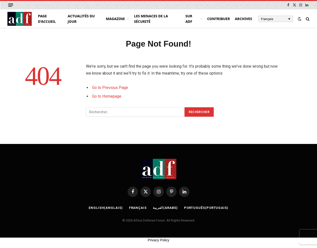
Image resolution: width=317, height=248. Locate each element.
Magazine (115, 18)
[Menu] (10, 5)
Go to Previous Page (110, 87)
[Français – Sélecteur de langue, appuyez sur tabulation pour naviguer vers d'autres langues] (275, 19)
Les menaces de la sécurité (151, 19)
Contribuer (218, 18)
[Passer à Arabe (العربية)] (165, 207)
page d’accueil (47, 19)
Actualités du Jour (81, 19)
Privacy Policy (158, 240)
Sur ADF (188, 19)
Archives (243, 18)
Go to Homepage (106, 96)
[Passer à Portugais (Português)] (206, 207)
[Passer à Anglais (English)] (106, 207)
